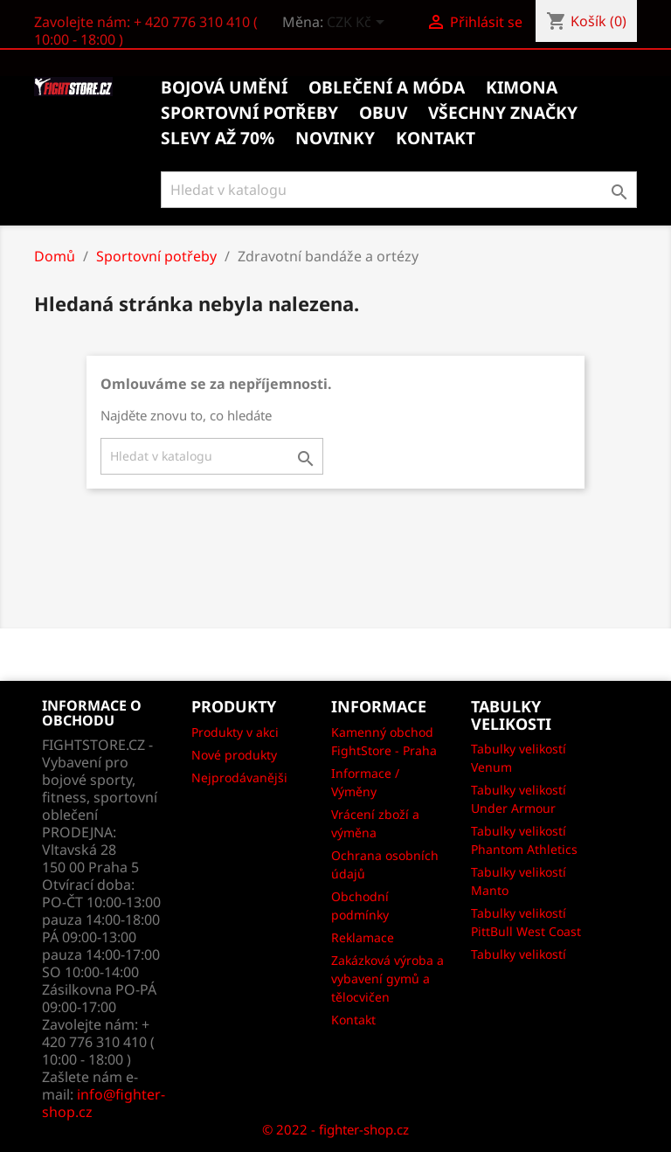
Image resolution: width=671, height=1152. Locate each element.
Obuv (383, 112)
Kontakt (353, 1019)
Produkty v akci (235, 732)
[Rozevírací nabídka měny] (359, 23)
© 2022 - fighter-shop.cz (335, 1129)
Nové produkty (234, 754)
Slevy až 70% (217, 138)
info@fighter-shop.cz (103, 1103)
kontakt (435, 138)
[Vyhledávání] (399, 189)
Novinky (335, 138)
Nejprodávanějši (239, 777)
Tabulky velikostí (518, 954)
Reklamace (362, 937)
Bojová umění (224, 87)
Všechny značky (503, 112)
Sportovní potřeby (249, 112)
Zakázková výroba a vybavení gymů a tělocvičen (387, 978)
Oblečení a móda (386, 87)
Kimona (521, 87)
